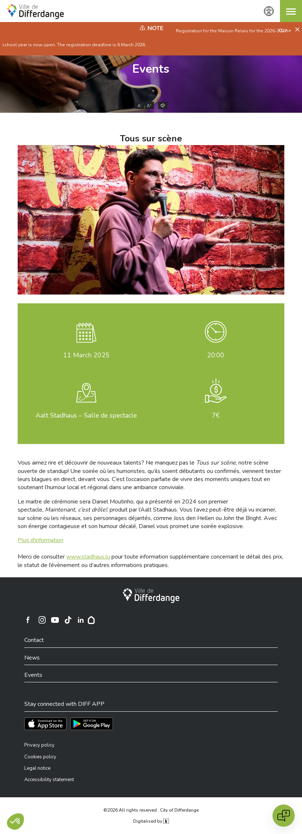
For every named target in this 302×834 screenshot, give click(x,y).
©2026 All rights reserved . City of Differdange (151, 810)
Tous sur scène (151, 138)
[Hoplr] (91, 620)
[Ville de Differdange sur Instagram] (42, 620)
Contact (34, 640)
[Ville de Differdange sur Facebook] (28, 620)
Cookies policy (40, 757)
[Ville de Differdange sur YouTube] (55, 620)
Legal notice (37, 768)
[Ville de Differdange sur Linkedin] (81, 620)
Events (150, 69)
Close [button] (285, 30)
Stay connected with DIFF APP (64, 704)
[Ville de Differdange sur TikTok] (68, 620)
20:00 (215, 355)
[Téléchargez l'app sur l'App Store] (45, 724)
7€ (216, 415)
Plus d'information (40, 540)
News (32, 658)
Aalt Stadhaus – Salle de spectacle (86, 415)
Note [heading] (155, 28)
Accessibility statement (49, 779)
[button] (291, 11)
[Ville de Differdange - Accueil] (36, 12)
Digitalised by (150, 821)
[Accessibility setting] (269, 11)
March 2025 (86, 355)
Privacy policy (39, 745)
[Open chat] (284, 816)
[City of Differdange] (151, 595)
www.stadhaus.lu (88, 557)
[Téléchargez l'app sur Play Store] (91, 724)
